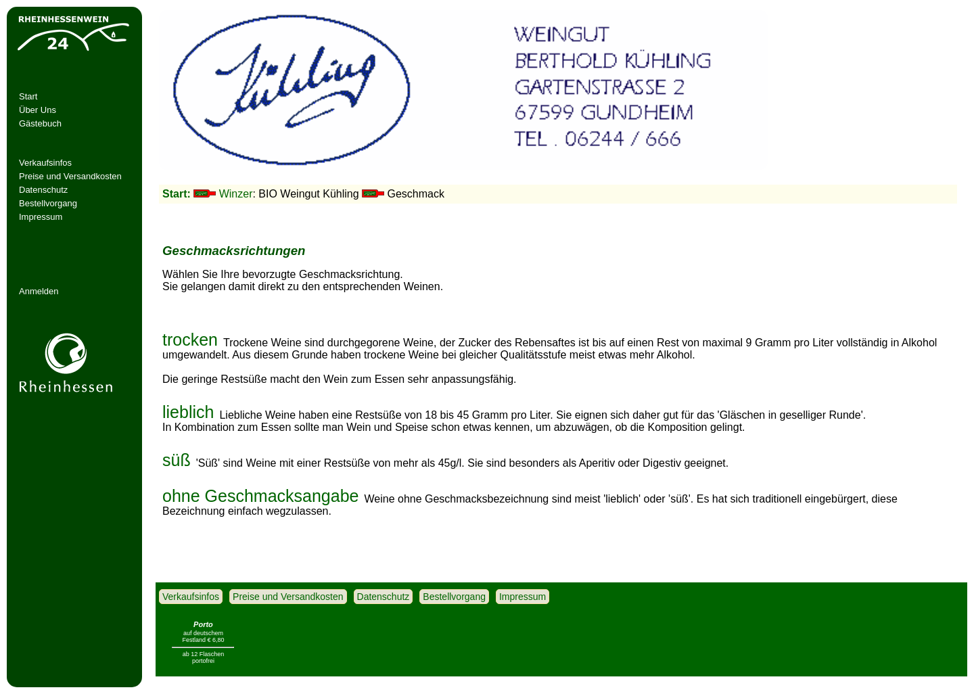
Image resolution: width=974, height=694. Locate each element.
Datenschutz (43, 190)
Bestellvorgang (48, 203)
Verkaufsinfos (45, 163)
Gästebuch (40, 123)
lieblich (188, 406)
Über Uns (37, 110)
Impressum (40, 217)
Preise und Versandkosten (70, 176)
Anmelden (39, 291)
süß (176, 454)
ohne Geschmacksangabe (260, 490)
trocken (190, 334)
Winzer (236, 194)
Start (28, 96)
